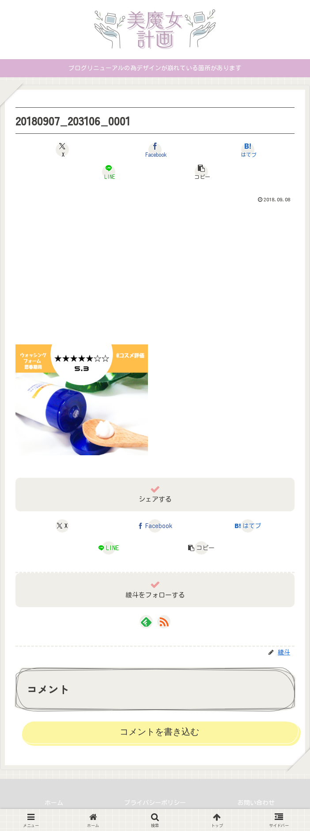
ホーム (54, 803)
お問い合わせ (256, 803)
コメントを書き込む (159, 732)
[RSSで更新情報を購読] (164, 622)
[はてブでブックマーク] (247, 150)
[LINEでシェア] (108, 172)
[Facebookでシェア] (155, 150)
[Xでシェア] (62, 150)
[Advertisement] (155, 272)
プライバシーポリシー (155, 803)
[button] (201, 172)
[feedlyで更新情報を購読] (146, 622)
